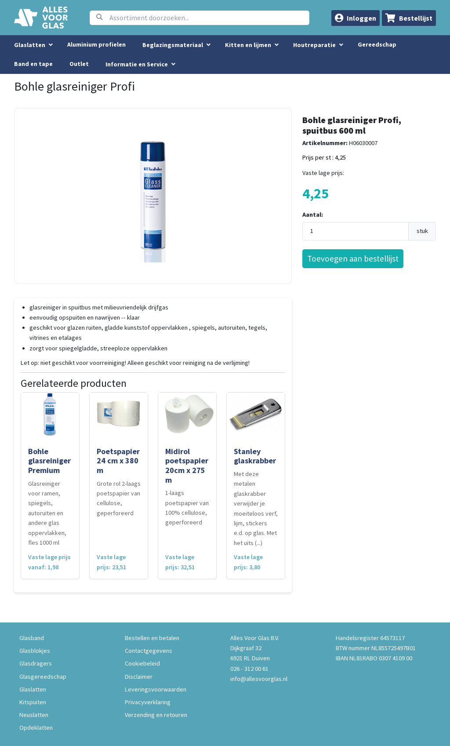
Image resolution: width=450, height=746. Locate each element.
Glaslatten (32, 689)
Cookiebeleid (142, 663)
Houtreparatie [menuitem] (314, 45)
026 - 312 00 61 (249, 669)
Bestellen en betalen (152, 638)
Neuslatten (33, 715)
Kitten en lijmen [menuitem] (248, 45)
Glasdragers (35, 663)
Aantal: (312, 214)
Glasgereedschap (42, 676)
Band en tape (33, 64)
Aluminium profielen (96, 44)
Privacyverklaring (148, 702)
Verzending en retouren (156, 715)
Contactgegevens (148, 651)
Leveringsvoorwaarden (155, 689)
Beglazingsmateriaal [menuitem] (172, 45)
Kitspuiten (32, 702)
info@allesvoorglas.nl (258, 679)
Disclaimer (138, 676)
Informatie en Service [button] (137, 64)
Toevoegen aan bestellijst (353, 258)
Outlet (79, 64)
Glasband (31, 638)
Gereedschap (377, 44)
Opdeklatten (36, 727)
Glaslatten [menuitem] (29, 45)
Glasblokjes (34, 651)
